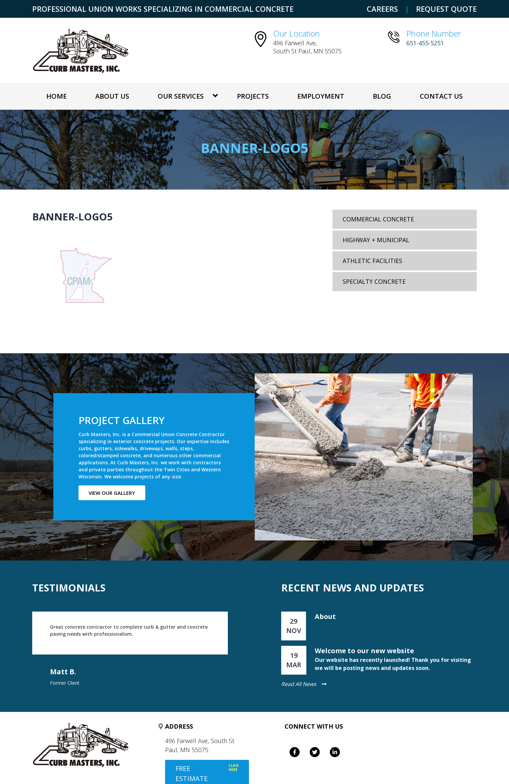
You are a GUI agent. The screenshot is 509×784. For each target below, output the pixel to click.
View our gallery (112, 492)
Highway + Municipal (376, 240)
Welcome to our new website (364, 650)
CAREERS (382, 9)
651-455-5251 (425, 43)
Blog (382, 96)
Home (56, 96)
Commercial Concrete (378, 219)
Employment (320, 96)
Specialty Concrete (374, 281)
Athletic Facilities (372, 261)
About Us (112, 96)
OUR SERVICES (181, 96)
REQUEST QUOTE (446, 9)
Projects (253, 96)
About (325, 616)
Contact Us (441, 96)
